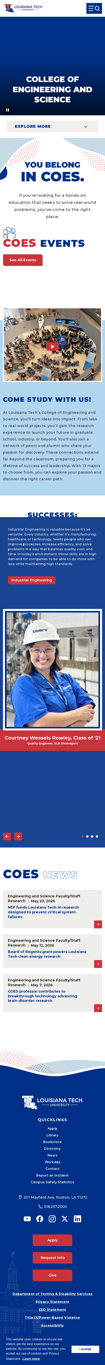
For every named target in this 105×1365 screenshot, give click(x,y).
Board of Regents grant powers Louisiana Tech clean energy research (47, 954)
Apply (52, 1128)
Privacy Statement (52, 1302)
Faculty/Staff (68, 896)
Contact (53, 1169)
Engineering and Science (31, 896)
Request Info (52, 1258)
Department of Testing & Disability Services (52, 1294)
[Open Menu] (94, 8)
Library (53, 1135)
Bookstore (52, 1142)
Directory (52, 1149)
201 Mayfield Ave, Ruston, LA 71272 (55, 1197)
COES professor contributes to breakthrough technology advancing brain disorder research (42, 996)
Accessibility (52, 1325)
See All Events (23, 260)
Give (52, 1275)
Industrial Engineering (31, 580)
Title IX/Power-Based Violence (52, 1317)
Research (17, 901)
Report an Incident (52, 1175)
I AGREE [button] (85, 1349)
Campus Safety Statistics (52, 1182)
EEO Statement (52, 1310)
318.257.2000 (55, 1207)
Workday (52, 1162)
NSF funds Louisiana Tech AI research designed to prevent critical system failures (43, 912)
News (52, 1155)
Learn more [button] (31, 1358)
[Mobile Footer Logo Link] (52, 1099)
